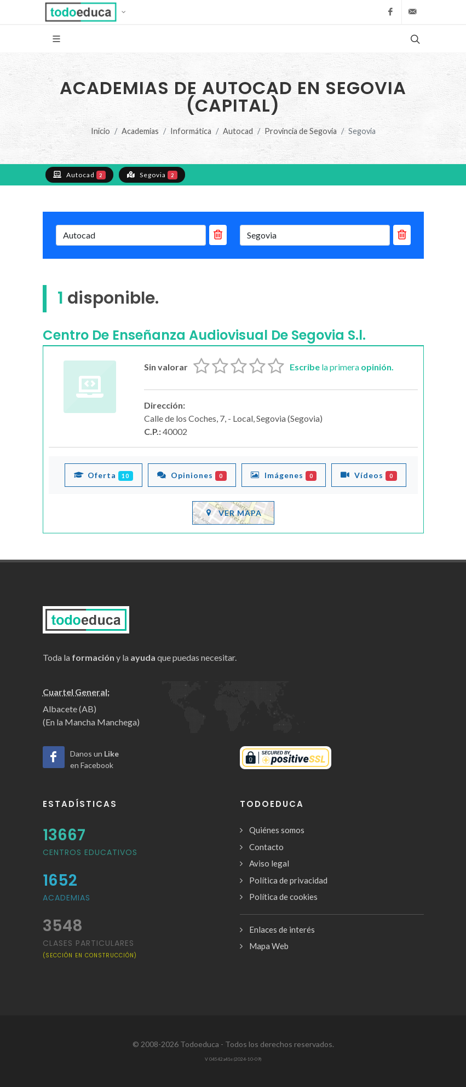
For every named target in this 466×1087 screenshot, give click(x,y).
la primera (342, 367)
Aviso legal (269, 863)
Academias (140, 131)
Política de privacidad (288, 880)
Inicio (100, 131)
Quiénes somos (276, 830)
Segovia (151, 174)
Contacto (266, 847)
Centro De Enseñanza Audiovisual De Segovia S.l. (204, 335)
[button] (89, 12)
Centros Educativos (90, 852)
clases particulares (90, 948)
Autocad (238, 131)
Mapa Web (269, 946)
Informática (190, 131)
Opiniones (192, 474)
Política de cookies (283, 897)
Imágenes (284, 474)
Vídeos (369, 474)
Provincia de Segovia (300, 131)
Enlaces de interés (282, 929)
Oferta (104, 474)
